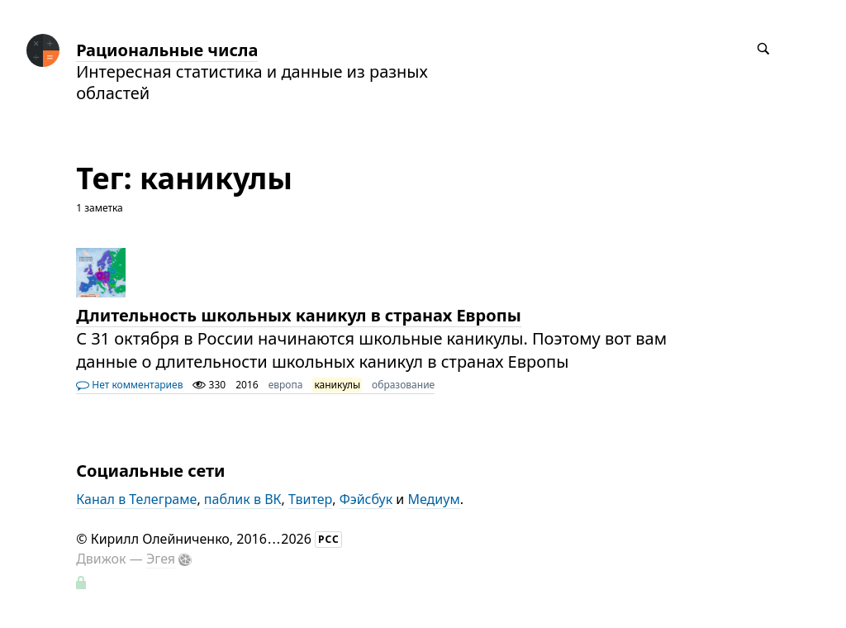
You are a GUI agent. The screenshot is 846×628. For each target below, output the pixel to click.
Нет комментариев (129, 385)
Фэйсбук (366, 499)
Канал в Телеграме (136, 499)
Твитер (310, 499)
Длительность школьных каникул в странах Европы (298, 315)
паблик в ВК (243, 499)
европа (286, 385)
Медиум (433, 499)
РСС (329, 539)
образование (403, 385)
